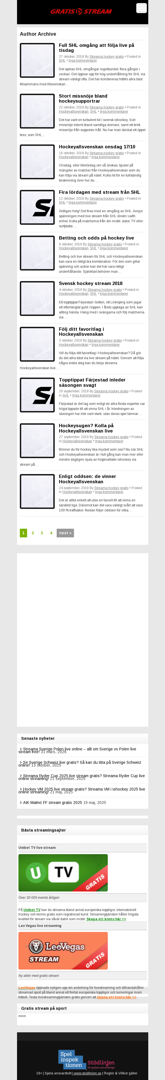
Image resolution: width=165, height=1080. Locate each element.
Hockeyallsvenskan (74, 111)
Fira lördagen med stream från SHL (99, 192)
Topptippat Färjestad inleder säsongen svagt (92, 382)
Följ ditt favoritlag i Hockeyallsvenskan (81, 332)
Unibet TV (31, 910)
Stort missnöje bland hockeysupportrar (83, 98)
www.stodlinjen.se (87, 1073)
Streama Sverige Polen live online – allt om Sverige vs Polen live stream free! (77, 750)
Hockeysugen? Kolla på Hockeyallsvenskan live (86, 428)
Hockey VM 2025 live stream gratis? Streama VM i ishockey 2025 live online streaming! (81, 790)
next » (65, 533)
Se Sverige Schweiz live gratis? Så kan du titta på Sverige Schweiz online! (79, 763)
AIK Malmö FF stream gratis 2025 (52, 802)
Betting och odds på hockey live (96, 238)
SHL (62, 60)
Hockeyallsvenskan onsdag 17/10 (97, 146)
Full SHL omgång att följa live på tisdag (96, 48)
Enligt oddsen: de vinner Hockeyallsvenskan (87, 479)
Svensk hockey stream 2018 (90, 283)
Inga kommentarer (83, 60)
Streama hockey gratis (107, 57)
